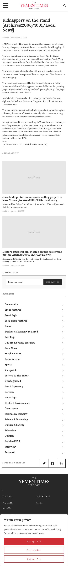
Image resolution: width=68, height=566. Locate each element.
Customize (34, 550)
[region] (34, 540)
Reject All (34, 558)
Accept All (34, 541)
